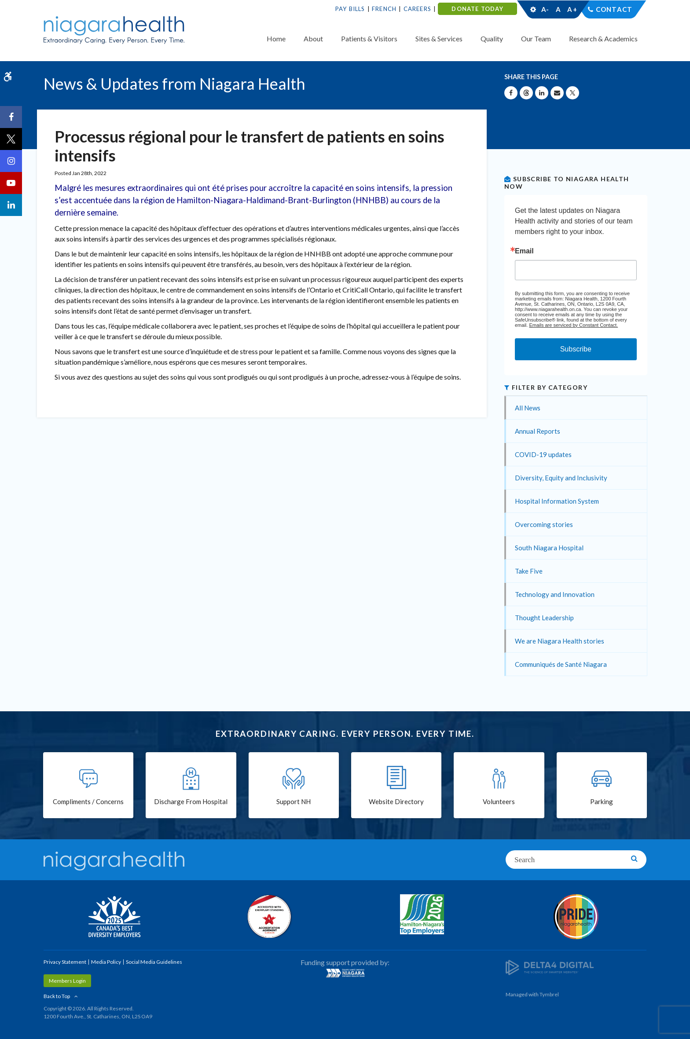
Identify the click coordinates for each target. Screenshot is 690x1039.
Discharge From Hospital (191, 801)
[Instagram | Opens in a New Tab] (11, 161)
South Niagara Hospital (549, 548)
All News (527, 408)
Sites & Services (438, 38)
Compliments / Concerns (88, 801)
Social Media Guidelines (154, 962)
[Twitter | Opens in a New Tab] (11, 139)
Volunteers (499, 801)
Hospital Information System (557, 501)
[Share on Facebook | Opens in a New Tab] (511, 92)
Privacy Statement (65, 962)
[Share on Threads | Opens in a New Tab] (526, 92)
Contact (614, 9)
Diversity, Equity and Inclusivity (561, 478)
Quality (492, 38)
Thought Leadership (544, 618)
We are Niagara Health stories (559, 641)
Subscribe (575, 349)
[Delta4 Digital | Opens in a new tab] (550, 966)
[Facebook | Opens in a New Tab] (11, 117)
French (384, 8)
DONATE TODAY (477, 8)
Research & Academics (603, 38)
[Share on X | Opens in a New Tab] (572, 92)
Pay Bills (350, 8)
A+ (571, 9)
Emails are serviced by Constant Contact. (573, 325)
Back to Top (57, 996)
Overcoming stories (544, 524)
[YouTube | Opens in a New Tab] (11, 183)
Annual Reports (537, 431)
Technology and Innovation (555, 594)
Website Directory (396, 801)
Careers (417, 8)
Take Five (529, 571)
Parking (601, 801)
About (313, 38)
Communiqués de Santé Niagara (561, 664)
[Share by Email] (557, 92)
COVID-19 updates (543, 454)
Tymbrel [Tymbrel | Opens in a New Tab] (549, 994)
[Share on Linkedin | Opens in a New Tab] (541, 92)
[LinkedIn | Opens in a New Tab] (11, 205)
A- (545, 9)
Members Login (67, 980)
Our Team (536, 38)
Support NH (293, 801)
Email (524, 251)
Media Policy (106, 962)
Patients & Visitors (369, 38)
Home (276, 38)
